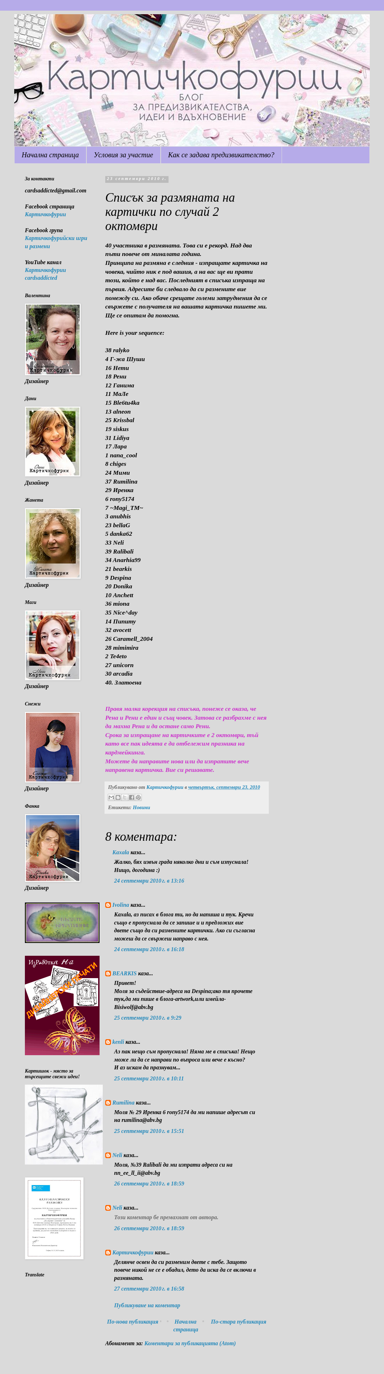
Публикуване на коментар (147, 1305)
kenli (118, 1042)
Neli (117, 1155)
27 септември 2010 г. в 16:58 (149, 1289)
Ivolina (120, 905)
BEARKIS (124, 973)
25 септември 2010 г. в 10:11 (149, 1078)
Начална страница (50, 155)
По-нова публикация (132, 1322)
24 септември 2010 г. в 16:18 (149, 949)
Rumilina (123, 1103)
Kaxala (120, 852)
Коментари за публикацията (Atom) (190, 1343)
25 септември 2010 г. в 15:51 (149, 1131)
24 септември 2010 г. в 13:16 (149, 881)
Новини (141, 807)
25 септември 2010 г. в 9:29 (147, 1018)
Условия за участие (123, 155)
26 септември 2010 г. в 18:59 (149, 1184)
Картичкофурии (133, 1252)
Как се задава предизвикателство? (221, 155)
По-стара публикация (238, 1322)
